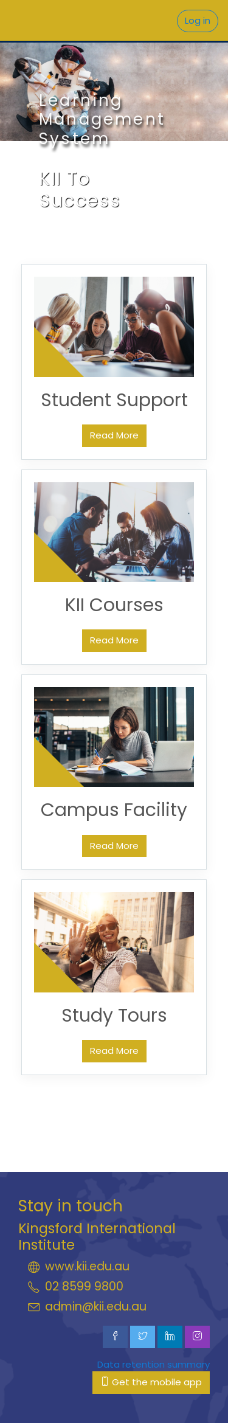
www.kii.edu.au (87, 1266)
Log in (197, 20)
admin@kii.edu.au (96, 1306)
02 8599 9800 (84, 1286)
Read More (114, 435)
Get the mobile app (151, 1382)
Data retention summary (153, 1364)
